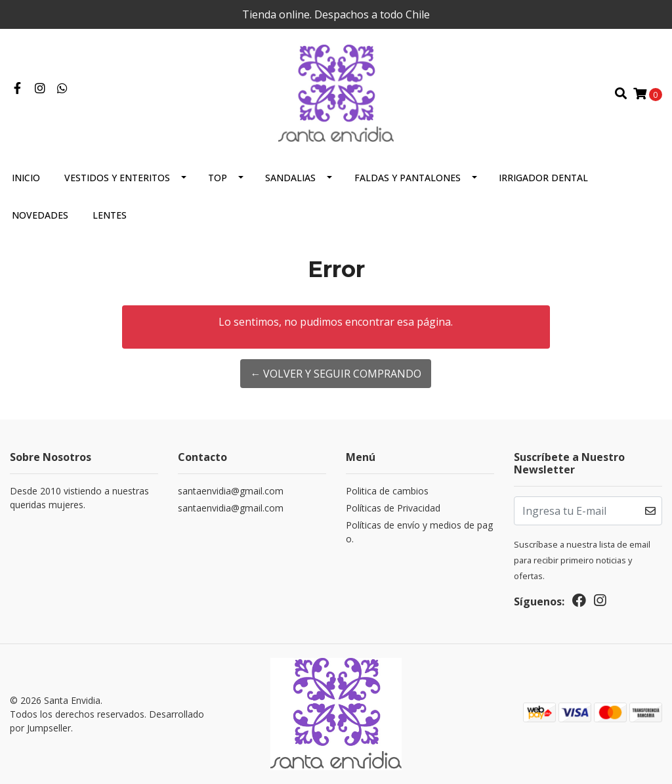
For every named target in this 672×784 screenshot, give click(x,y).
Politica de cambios (387, 491)
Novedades (40, 215)
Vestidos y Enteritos (117, 177)
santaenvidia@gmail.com (231, 491)
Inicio (26, 177)
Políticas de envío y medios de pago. (419, 532)
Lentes (110, 215)
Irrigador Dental (543, 177)
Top (217, 177)
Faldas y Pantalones (407, 177)
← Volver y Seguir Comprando (335, 373)
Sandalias (290, 177)
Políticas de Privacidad (393, 508)
